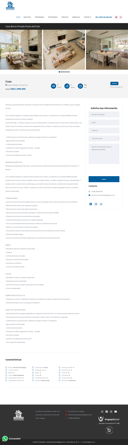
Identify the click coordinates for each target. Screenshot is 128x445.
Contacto (87, 17)
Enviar (104, 179)
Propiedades (39, 17)
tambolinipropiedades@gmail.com (103, 195)
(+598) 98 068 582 (104, 17)
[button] (59, 72)
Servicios (65, 17)
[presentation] (104, 170)
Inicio (18, 17)
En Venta (114, 83)
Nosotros (27, 17)
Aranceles (76, 17)
